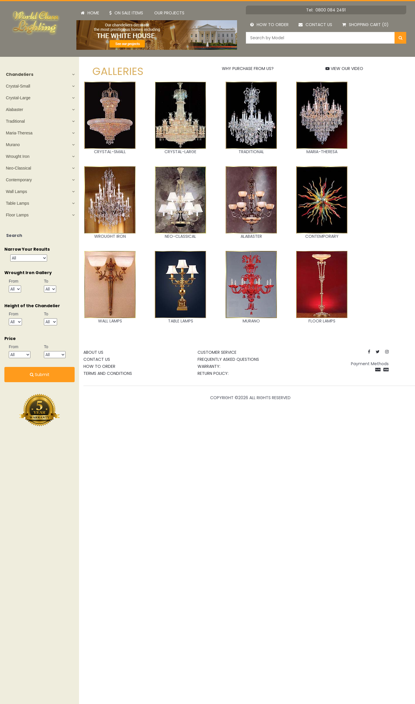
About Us (93, 352)
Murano (13, 144)
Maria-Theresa (19, 133)
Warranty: (209, 366)
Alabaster (14, 109)
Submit (39, 374)
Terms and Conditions (107, 373)
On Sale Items (126, 13)
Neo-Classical (18, 168)
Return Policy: (213, 373)
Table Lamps (17, 203)
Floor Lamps (17, 215)
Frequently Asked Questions (228, 359)
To (46, 281)
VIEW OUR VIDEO (344, 68)
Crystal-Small (18, 86)
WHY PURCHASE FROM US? (248, 68)
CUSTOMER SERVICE (217, 352)
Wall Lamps (16, 191)
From (13, 281)
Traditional (15, 121)
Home (90, 13)
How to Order (269, 25)
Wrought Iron (18, 156)
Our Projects (169, 13)
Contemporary (19, 179)
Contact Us (315, 25)
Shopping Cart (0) (365, 25)
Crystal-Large (18, 97)
